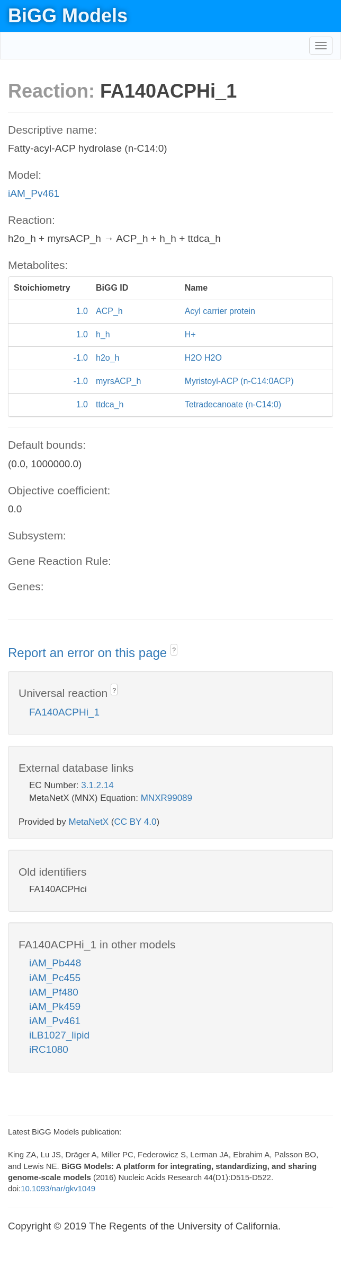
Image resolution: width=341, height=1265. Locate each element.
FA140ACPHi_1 (64, 712)
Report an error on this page (89, 652)
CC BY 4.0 (135, 822)
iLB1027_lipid (59, 1035)
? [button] (174, 650)
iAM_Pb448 (55, 963)
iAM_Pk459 (54, 1006)
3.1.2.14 (97, 785)
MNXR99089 (166, 798)
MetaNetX (89, 822)
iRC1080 (48, 1049)
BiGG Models (68, 16)
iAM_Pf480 (53, 992)
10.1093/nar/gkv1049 (58, 1188)
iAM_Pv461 (33, 193)
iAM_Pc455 (54, 977)
